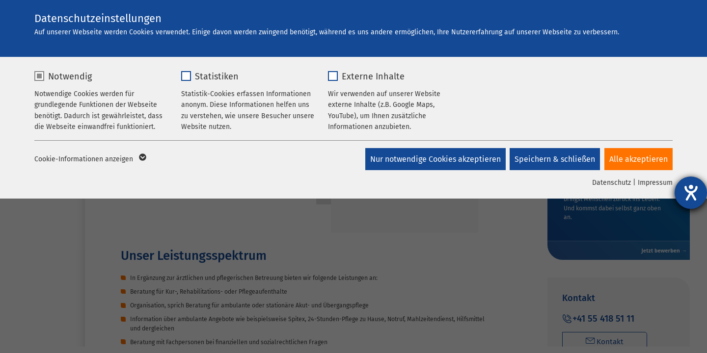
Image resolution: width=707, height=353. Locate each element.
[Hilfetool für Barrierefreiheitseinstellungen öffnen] (691, 192)
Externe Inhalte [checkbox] (373, 76)
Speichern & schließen (554, 159)
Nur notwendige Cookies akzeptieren (434, 159)
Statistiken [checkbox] (217, 76)
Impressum (655, 182)
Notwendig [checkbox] (70, 76)
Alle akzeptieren (638, 159)
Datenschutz (611, 182)
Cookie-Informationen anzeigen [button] (89, 159)
